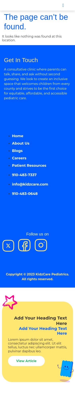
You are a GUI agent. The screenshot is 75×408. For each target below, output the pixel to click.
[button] (63, 5)
